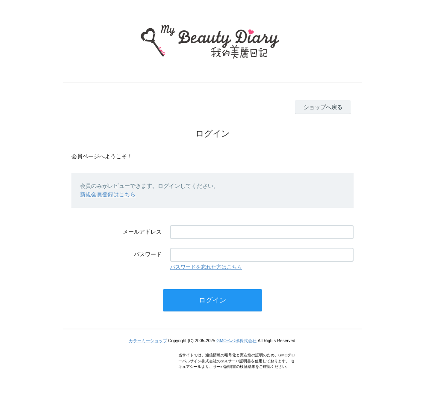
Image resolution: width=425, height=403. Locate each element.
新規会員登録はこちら (108, 194)
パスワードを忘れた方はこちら (206, 267)
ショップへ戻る (323, 107)
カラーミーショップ (148, 340)
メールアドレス (142, 231)
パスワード (148, 254)
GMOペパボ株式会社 (236, 340)
